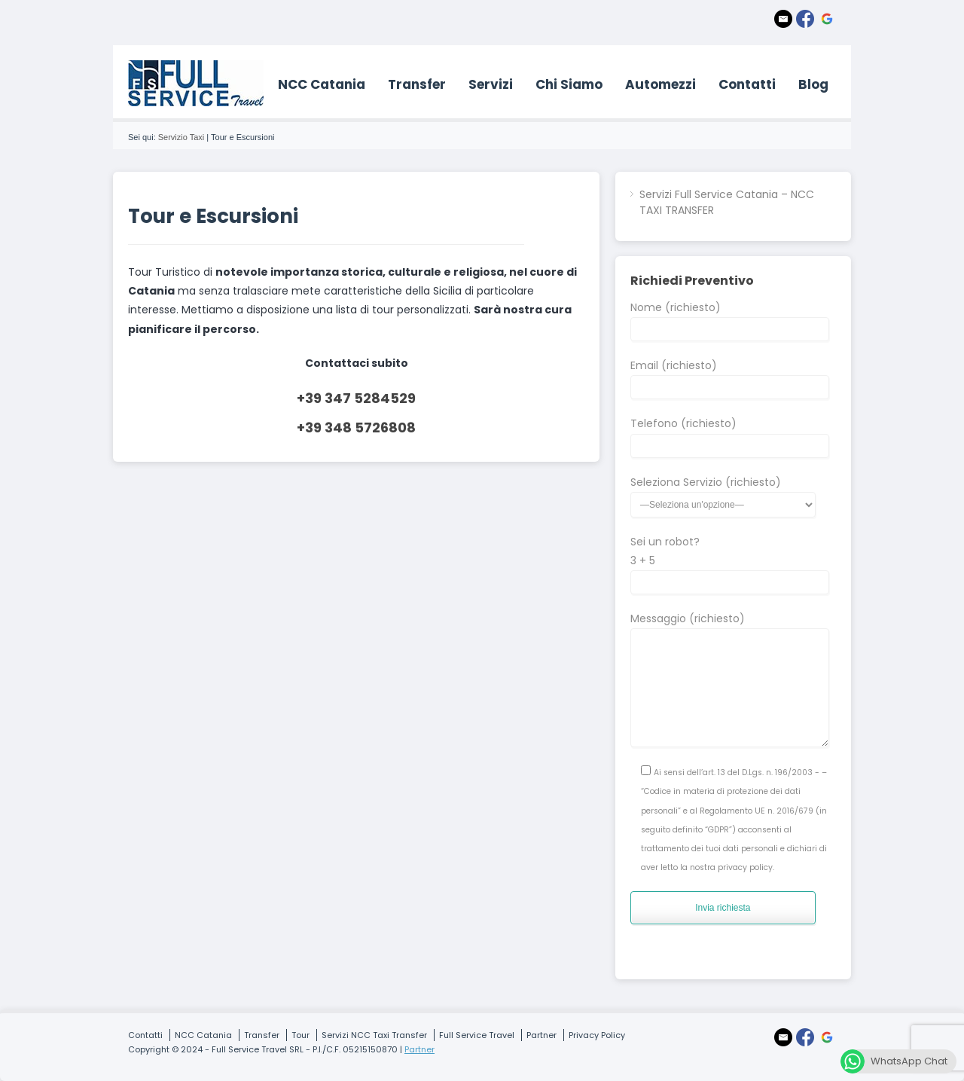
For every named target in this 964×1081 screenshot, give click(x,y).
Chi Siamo (568, 84)
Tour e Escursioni (213, 216)
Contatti (747, 84)
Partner (541, 1035)
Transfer (417, 84)
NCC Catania (321, 84)
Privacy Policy (597, 1035)
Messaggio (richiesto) (729, 628)
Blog (813, 84)
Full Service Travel (476, 1035)
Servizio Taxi (181, 137)
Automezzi (660, 84)
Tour (300, 1035)
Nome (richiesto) (729, 318)
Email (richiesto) (729, 376)
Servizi (490, 84)
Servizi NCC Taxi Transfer (374, 1035)
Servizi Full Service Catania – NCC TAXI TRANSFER (726, 202)
